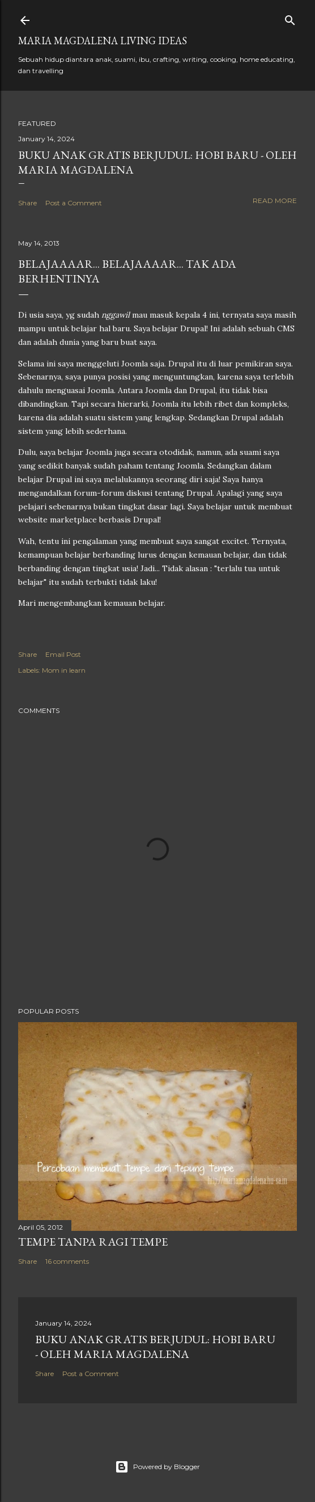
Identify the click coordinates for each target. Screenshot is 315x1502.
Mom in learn (64, 670)
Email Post (63, 654)
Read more (275, 200)
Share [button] (27, 203)
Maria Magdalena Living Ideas (102, 40)
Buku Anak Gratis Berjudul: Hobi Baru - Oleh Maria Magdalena (155, 1346)
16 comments (67, 1261)
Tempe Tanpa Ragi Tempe (93, 1241)
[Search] (290, 18)
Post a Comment (73, 203)
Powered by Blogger (157, 1467)
